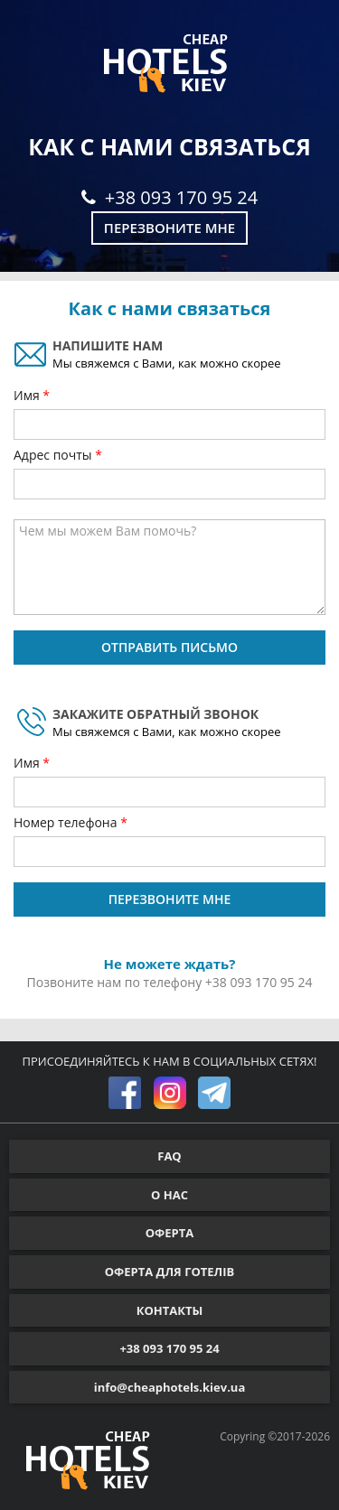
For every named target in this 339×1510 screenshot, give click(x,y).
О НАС (169, 1195)
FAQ (169, 1156)
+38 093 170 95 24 (169, 197)
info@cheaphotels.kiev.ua (170, 1387)
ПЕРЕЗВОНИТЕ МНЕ (169, 899)
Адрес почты (54, 454)
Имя (28, 395)
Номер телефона (67, 822)
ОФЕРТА (169, 1233)
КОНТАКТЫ (170, 1310)
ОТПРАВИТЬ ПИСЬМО (169, 647)
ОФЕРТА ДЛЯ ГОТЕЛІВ (170, 1271)
